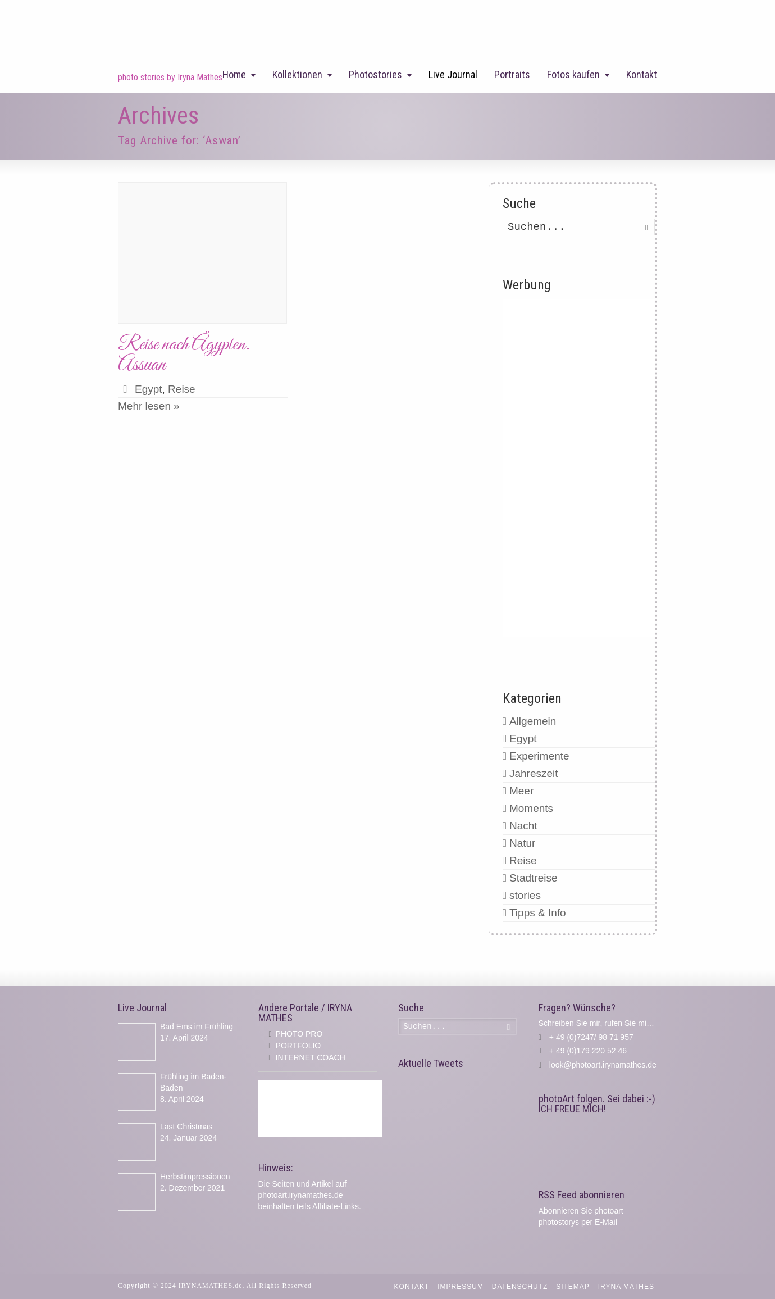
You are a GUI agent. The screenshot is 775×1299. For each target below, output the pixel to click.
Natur (522, 843)
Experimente (539, 756)
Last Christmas (186, 1126)
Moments (531, 808)
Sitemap (573, 1287)
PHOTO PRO (299, 1033)
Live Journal (452, 74)
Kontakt (641, 74)
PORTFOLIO (298, 1045)
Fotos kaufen (573, 74)
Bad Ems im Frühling (196, 1026)
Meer (521, 791)
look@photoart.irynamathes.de (603, 1064)
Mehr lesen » (149, 406)
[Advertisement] (579, 468)
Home (234, 74)
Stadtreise (533, 878)
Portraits (512, 74)
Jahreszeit (533, 773)
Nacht (523, 826)
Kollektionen (297, 74)
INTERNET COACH (310, 1057)
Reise (181, 389)
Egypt (148, 389)
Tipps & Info (537, 913)
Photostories (375, 74)
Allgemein (532, 721)
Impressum (460, 1287)
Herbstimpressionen (195, 1176)
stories (525, 895)
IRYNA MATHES (626, 1287)
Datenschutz (520, 1287)
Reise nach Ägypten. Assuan (184, 355)
